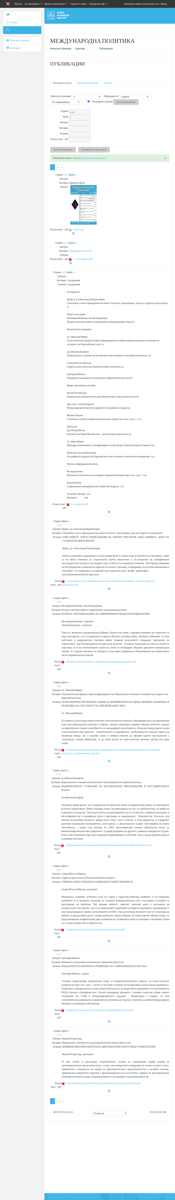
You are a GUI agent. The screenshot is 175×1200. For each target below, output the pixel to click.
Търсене (108, 82)
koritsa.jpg (78, 229)
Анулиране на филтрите (92, 158)
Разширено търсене (102, 101)
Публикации (106, 48)
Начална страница (60, 48)
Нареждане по (111, 96)
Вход (163, 3)
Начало (18, 3)
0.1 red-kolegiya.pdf (82, 259)
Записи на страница (60, 96)
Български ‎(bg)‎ (97, 3)
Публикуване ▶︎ (158, 1112)
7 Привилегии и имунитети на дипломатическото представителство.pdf (103, 1083)
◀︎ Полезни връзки (63, 1112)
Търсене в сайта (78, 3)
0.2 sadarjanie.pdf (79, 504)
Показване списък (62, 82)
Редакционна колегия (80, 251)
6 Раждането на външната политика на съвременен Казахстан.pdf (100, 1010)
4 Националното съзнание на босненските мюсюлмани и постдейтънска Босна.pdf (108, 845)
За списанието (32, 3)
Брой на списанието (55, 3)
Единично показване (88, 82)
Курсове (80, 48)
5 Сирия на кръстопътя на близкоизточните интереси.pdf (95, 929)
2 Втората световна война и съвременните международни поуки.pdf (101, 661)
